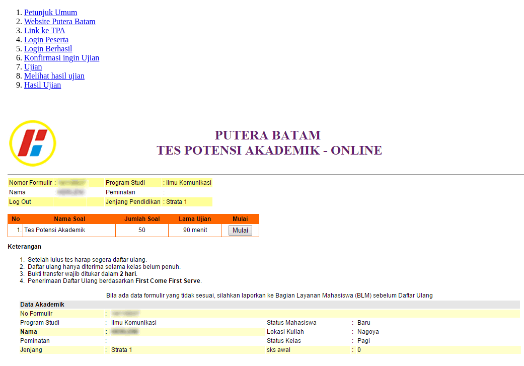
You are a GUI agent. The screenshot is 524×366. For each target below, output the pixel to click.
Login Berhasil (48, 48)
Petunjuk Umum (50, 12)
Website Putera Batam (60, 21)
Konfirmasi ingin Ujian (61, 57)
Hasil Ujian (42, 85)
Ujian (33, 66)
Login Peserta (46, 39)
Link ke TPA (44, 30)
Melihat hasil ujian (54, 75)
